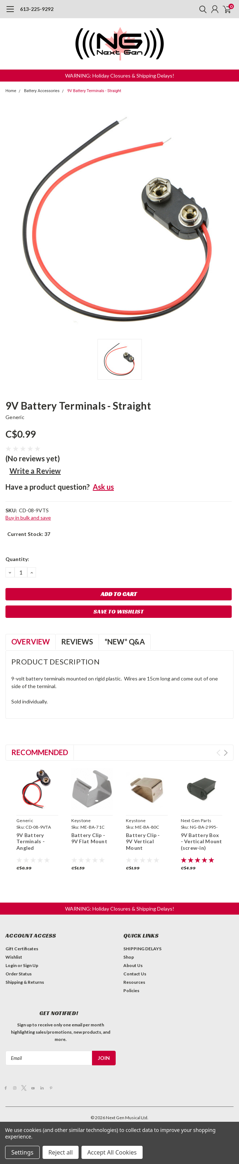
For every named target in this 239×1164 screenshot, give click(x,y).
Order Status (18, 973)
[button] (119, 76)
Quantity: (17, 559)
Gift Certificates (21, 948)
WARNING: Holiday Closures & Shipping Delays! (119, 75)
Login (11, 965)
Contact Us (134, 973)
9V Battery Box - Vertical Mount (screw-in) (201, 841)
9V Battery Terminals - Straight (94, 90)
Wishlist (13, 957)
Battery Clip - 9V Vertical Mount (143, 841)
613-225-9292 (36, 9)
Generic (14, 417)
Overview (30, 641)
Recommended (39, 752)
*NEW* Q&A (124, 641)
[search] (201, 9)
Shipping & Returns (24, 982)
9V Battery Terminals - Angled (30, 841)
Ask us (103, 486)
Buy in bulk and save (28, 517)
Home (10, 90)
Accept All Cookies (112, 1152)
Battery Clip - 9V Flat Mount (89, 838)
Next (225, 752)
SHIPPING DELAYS (142, 948)
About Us (133, 965)
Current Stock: (28, 534)
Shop (128, 957)
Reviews (77, 641)
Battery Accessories (42, 90)
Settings (22, 1152)
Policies (131, 990)
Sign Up (30, 965)
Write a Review (35, 470)
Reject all (60, 1152)
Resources (134, 982)
